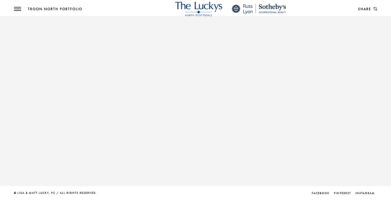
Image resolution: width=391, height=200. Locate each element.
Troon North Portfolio (55, 9)
